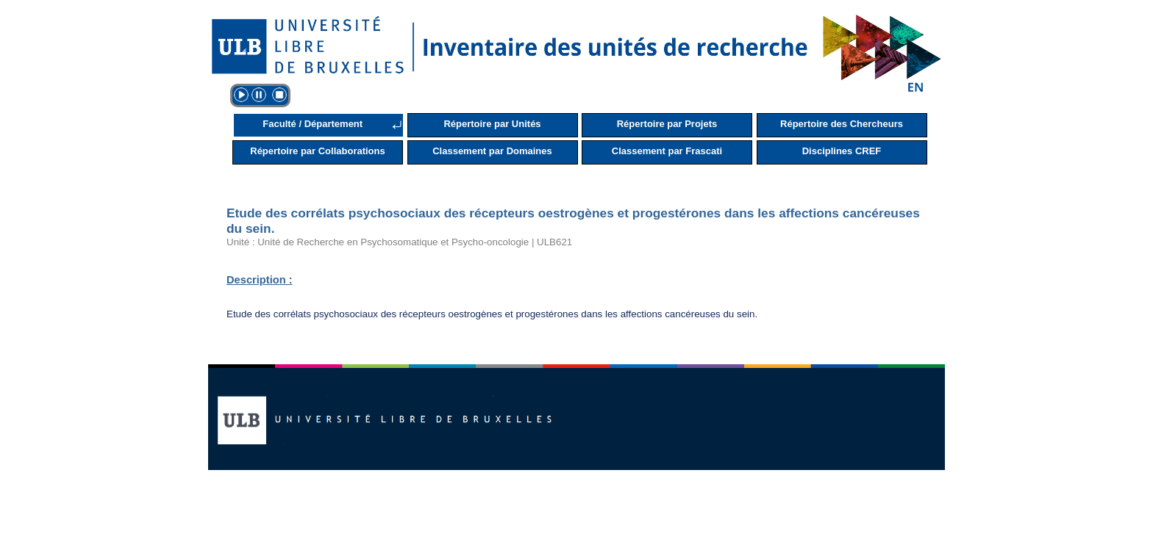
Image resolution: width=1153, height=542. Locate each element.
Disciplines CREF (842, 150)
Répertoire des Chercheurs (841, 123)
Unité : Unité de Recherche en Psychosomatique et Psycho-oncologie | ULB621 (399, 241)
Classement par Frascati (667, 150)
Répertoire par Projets (667, 123)
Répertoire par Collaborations (317, 150)
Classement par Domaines (492, 150)
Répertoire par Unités (491, 123)
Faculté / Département (313, 123)
